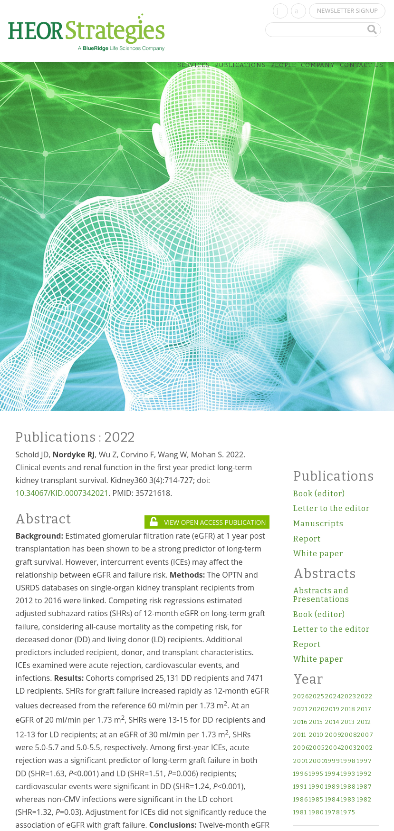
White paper (318, 553)
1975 (348, 813)
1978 (332, 813)
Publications (240, 64)
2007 (364, 735)
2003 (348, 748)
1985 (316, 800)
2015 (316, 722)
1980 (316, 813)
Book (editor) (319, 493)
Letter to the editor (331, 508)
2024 (332, 697)
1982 (364, 800)
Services (193, 64)
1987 (364, 787)
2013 (348, 722)
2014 (332, 722)
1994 (332, 774)
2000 (316, 761)
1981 (300, 813)
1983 (348, 800)
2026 (300, 697)
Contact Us (362, 64)
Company (318, 64)
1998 (348, 761)
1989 (332, 787)
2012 (364, 722)
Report (307, 538)
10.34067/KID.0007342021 (61, 493)
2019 (332, 709)
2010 (316, 735)
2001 (300, 761)
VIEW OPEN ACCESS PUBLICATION (208, 522)
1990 (316, 787)
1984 (332, 800)
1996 (300, 774)
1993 (348, 774)
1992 (364, 774)
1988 (348, 787)
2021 (300, 709)
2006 (300, 748)
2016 (300, 722)
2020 (316, 709)
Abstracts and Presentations (321, 595)
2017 (364, 709)
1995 (316, 774)
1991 (300, 787)
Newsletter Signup (347, 10)
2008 (348, 735)
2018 (348, 709)
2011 (299, 735)
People (283, 64)
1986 (300, 800)
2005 (316, 748)
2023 (348, 697)
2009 (332, 735)
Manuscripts (318, 523)
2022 (364, 697)
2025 (316, 697)
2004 (332, 748)
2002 (364, 748)
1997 (364, 761)
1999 (332, 761)
